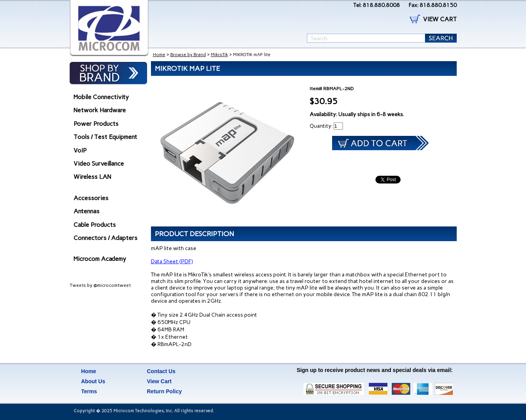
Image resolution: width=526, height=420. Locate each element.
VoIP (80, 150)
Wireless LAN (92, 176)
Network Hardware (100, 110)
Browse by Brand (188, 54)
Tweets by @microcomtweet (100, 285)
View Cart (159, 381)
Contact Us (161, 371)
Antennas (86, 211)
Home (159, 54)
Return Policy (164, 391)
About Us (93, 381)
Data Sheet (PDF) (172, 261)
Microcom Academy (100, 258)
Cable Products (95, 224)
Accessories (91, 198)
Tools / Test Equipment (105, 137)
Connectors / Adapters (105, 238)
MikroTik (219, 54)
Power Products (96, 123)
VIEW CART (440, 19)
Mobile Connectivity (101, 97)
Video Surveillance (99, 163)
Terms (89, 391)
